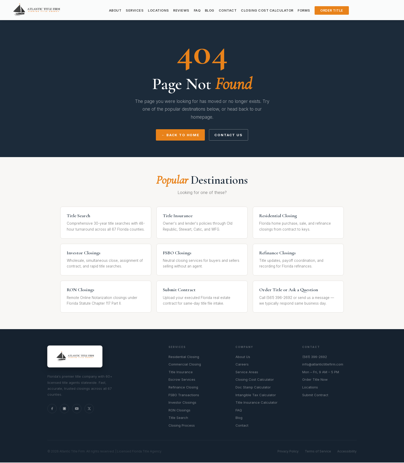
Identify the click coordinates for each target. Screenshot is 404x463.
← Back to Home (178, 135)
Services (135, 10)
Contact (228, 10)
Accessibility (347, 452)
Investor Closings (182, 403)
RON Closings (179, 411)
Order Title (331, 10)
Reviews (181, 10)
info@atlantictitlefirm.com (322, 365)
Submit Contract (315, 395)
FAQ (197, 10)
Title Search (178, 418)
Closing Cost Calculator (267, 10)
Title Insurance (181, 372)
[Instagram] (64, 409)
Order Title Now (315, 380)
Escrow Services (182, 380)
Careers (242, 365)
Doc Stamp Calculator (253, 388)
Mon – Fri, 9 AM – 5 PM (320, 372)
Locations (158, 10)
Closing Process (182, 426)
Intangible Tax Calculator (255, 395)
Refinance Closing (183, 388)
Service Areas (246, 372)
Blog (209, 10)
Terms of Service (318, 452)
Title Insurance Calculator (256, 403)
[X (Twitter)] (89, 409)
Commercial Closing (185, 365)
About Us (242, 357)
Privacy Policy (288, 452)
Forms (304, 10)
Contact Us (230, 135)
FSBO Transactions (184, 395)
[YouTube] (76, 409)
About (115, 10)
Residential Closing (184, 357)
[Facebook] (52, 409)
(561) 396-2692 (314, 357)
